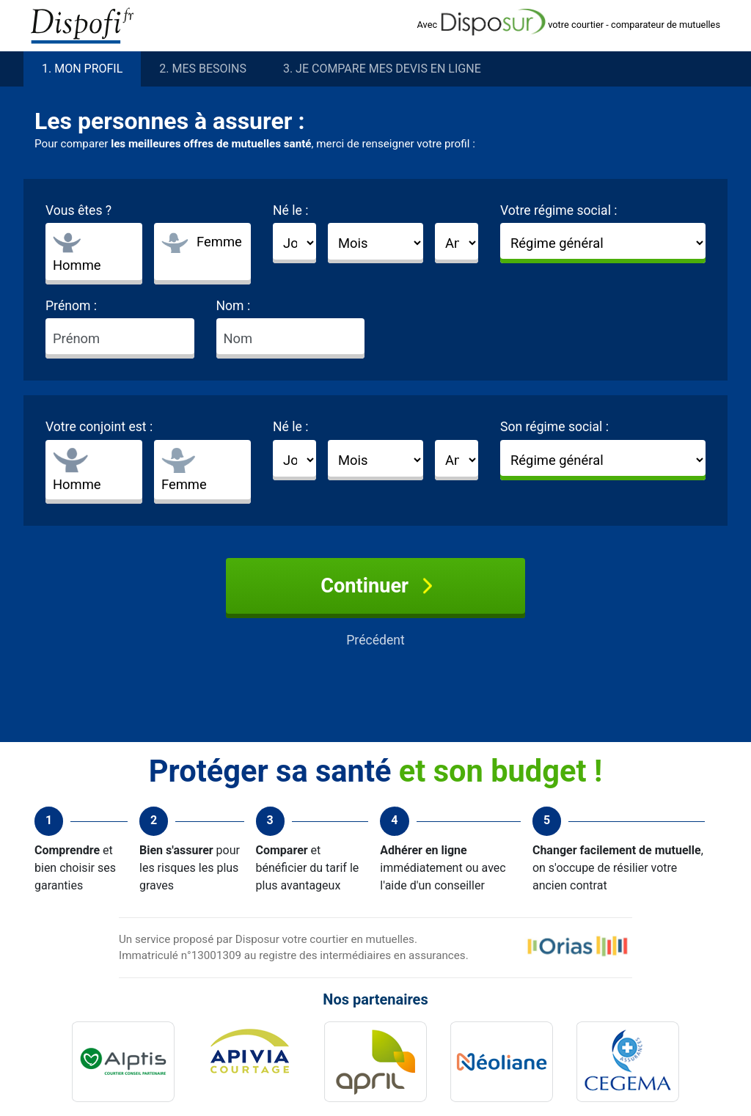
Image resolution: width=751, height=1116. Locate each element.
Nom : (233, 305)
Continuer (375, 586)
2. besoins (202, 69)
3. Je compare (382, 69)
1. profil (82, 69)
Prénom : (71, 305)
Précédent (375, 640)
